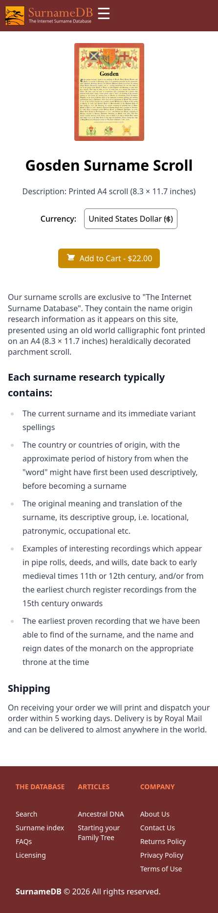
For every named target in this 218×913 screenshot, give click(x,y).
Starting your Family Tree (99, 832)
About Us (155, 814)
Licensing (31, 855)
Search (26, 814)
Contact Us (157, 827)
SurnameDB (39, 891)
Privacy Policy (161, 855)
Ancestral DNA (101, 814)
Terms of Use (161, 868)
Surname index (40, 827)
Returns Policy (163, 841)
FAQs (24, 841)
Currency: (58, 218)
